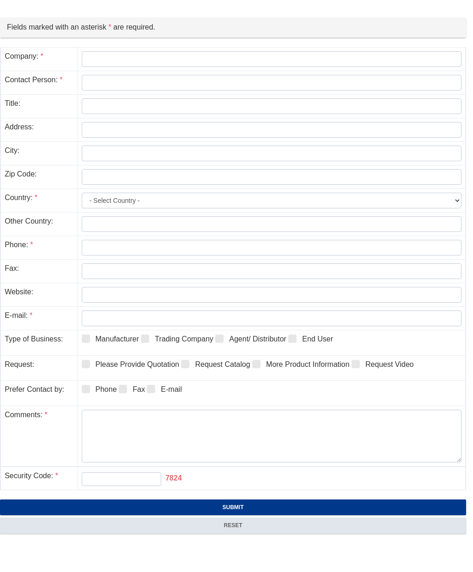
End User (310, 339)
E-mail (164, 389)
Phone (99, 389)
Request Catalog (215, 364)
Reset (233, 525)
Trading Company (177, 339)
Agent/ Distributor (250, 339)
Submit (233, 507)
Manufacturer (110, 339)
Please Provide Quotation (130, 364)
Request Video (383, 364)
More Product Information (301, 364)
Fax (132, 389)
